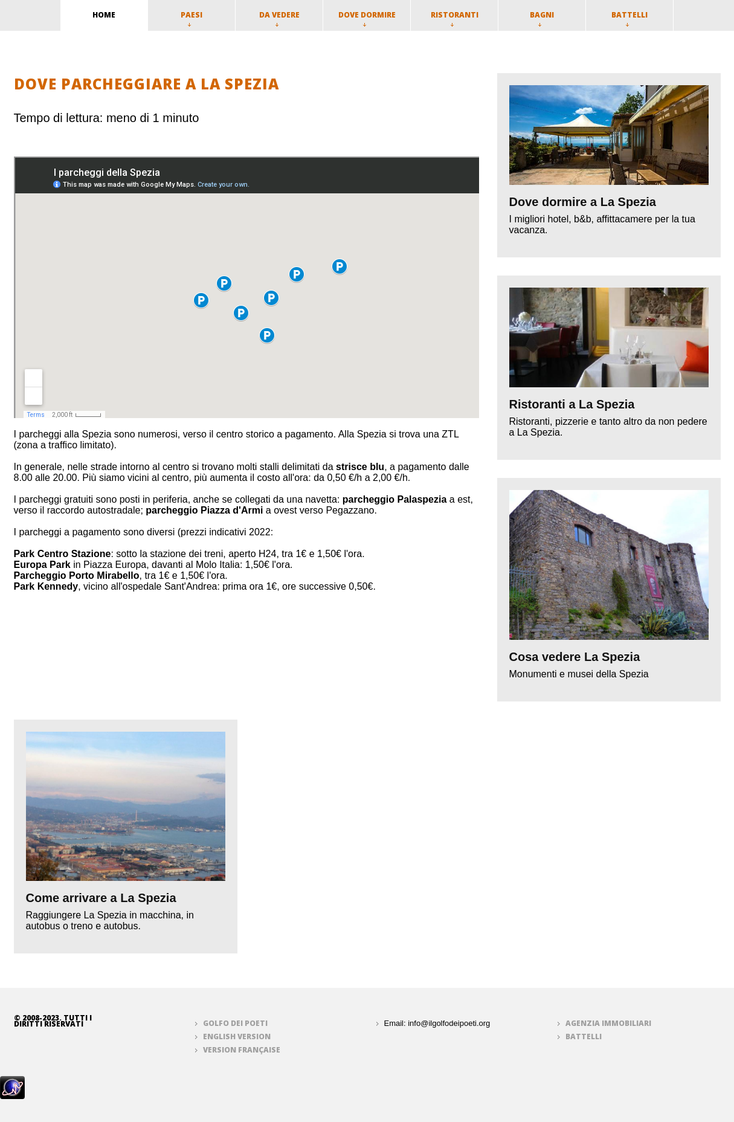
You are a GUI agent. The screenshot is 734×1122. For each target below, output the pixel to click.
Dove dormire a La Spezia (582, 201)
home (103, 15)
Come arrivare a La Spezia (101, 897)
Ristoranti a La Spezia (572, 404)
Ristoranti (454, 18)
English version (237, 1036)
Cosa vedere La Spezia (574, 656)
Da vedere (279, 18)
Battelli (629, 18)
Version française (241, 1050)
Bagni (542, 18)
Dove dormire (367, 18)
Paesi (191, 18)
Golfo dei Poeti (235, 1023)
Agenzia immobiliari (608, 1023)
